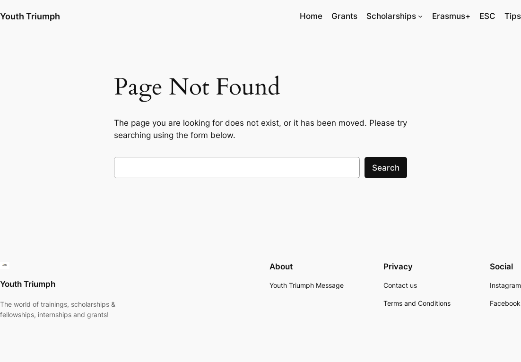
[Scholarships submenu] (420, 16)
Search (385, 167)
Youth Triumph (30, 16)
